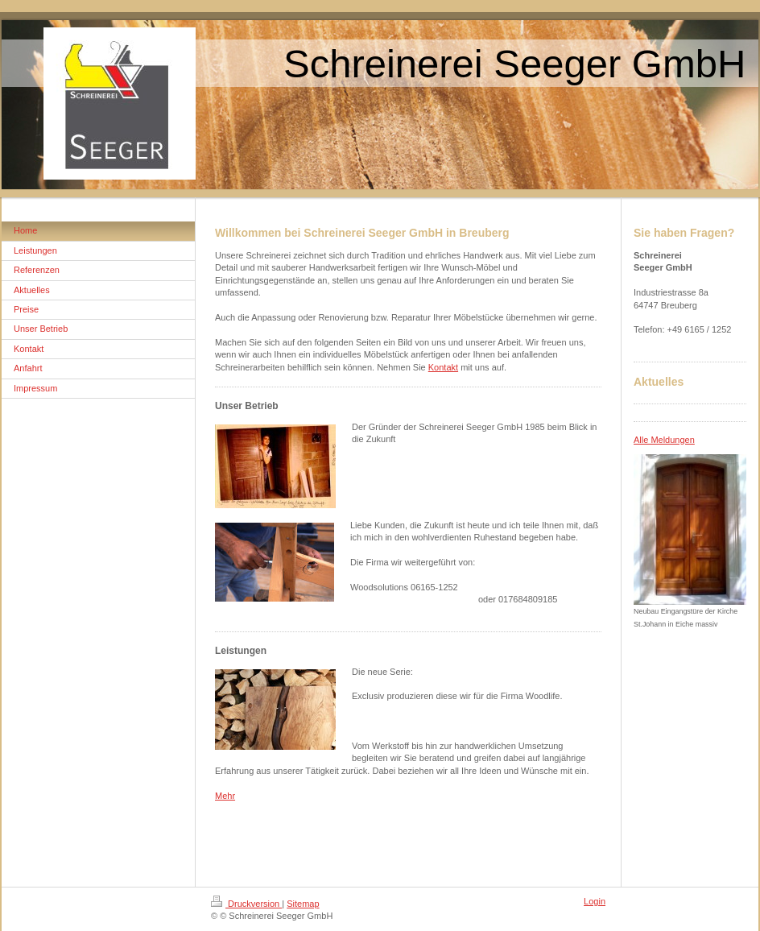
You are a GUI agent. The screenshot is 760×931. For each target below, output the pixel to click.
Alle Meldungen (664, 440)
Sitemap (303, 903)
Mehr (225, 796)
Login (594, 901)
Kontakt (443, 367)
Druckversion (246, 903)
